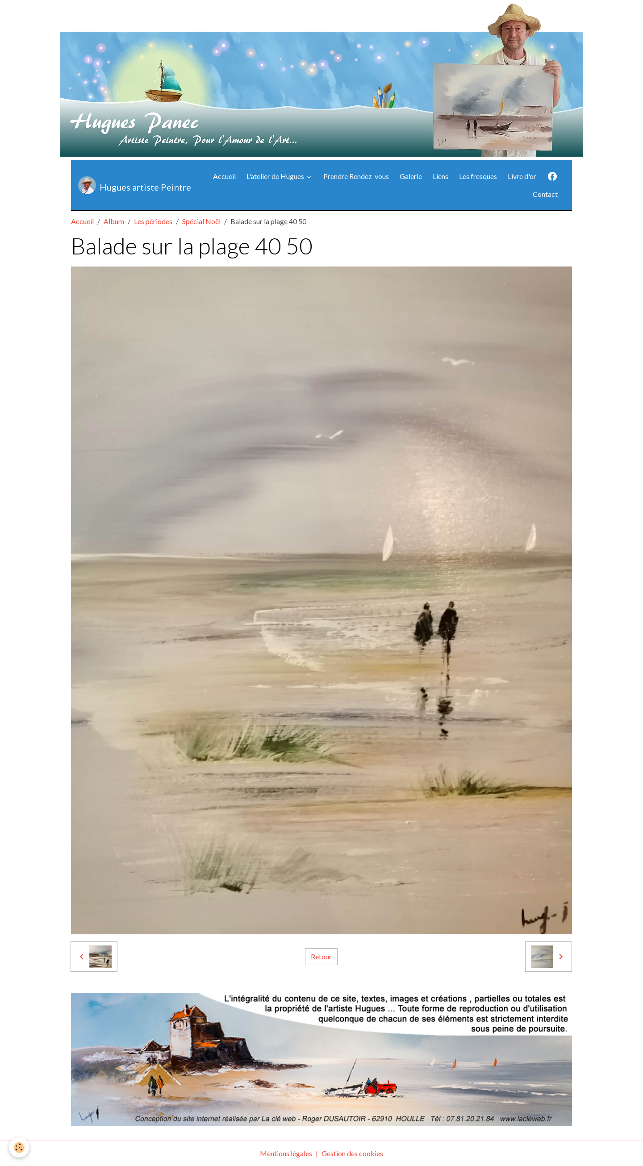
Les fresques (478, 176)
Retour (321, 956)
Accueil (224, 176)
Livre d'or (522, 176)
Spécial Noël (201, 221)
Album (114, 221)
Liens (440, 176)
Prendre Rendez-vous (356, 176)
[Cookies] (19, 1147)
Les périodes (153, 221)
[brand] (132, 185)
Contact (545, 194)
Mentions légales (286, 1153)
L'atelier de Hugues (275, 176)
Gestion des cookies (352, 1153)
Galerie (411, 176)
